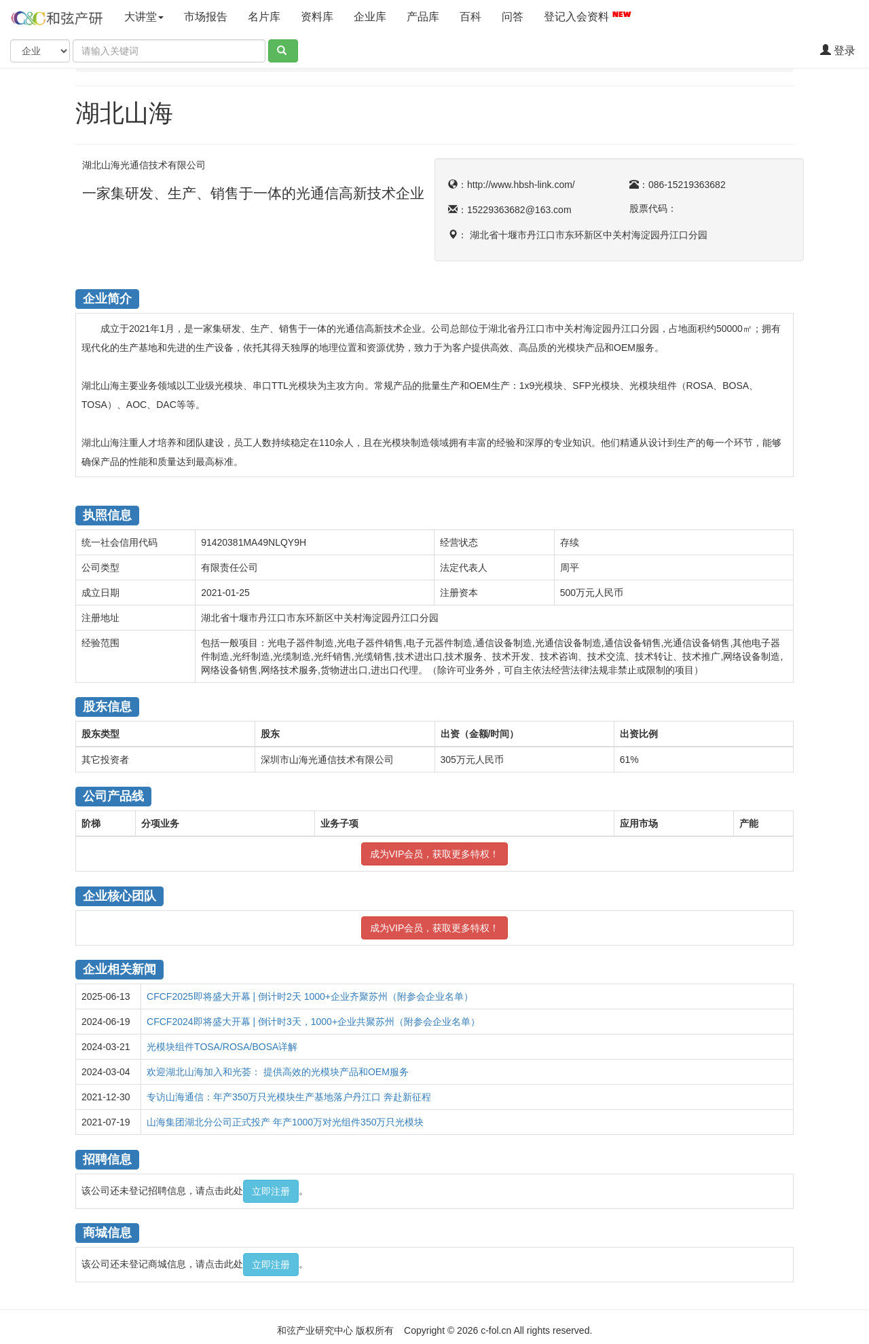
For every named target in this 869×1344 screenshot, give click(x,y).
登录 (837, 50)
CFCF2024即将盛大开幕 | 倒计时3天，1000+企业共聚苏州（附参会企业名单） (313, 1021)
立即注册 (271, 1191)
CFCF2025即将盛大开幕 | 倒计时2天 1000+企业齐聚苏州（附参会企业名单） (310, 996)
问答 (512, 16)
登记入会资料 (588, 15)
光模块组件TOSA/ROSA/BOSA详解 (222, 1046)
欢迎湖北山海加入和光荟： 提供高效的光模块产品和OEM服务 (278, 1071)
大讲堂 (144, 16)
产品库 (423, 16)
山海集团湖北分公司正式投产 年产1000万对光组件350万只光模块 (285, 1122)
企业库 (370, 16)
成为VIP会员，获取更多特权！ (435, 853)
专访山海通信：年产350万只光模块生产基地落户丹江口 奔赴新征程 (289, 1096)
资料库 (317, 16)
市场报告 (205, 16)
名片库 (264, 16)
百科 (470, 16)
